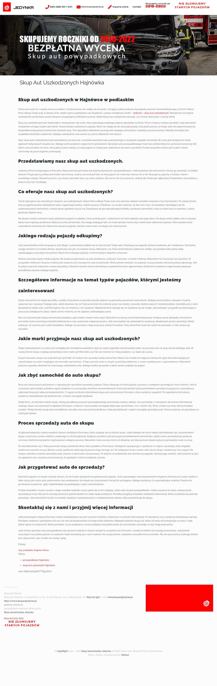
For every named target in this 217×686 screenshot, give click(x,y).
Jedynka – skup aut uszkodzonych (151, 113)
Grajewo (38, 550)
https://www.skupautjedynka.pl (20, 601)
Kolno (46, 550)
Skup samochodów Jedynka (18, 612)
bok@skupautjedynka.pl (120, 597)
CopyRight (62, 651)
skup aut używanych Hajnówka (39, 565)
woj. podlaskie (25, 550)
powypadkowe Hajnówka (36, 560)
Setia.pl (125, 655)
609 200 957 (93, 597)
